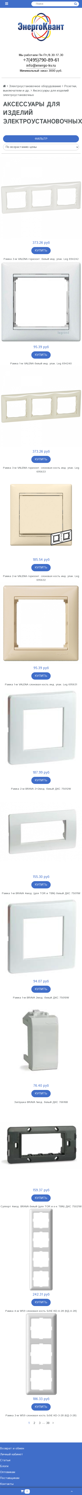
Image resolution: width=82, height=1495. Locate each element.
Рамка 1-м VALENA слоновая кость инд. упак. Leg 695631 (41, 684)
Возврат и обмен (12, 1448)
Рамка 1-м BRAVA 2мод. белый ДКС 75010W (41, 998)
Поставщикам (9, 1478)
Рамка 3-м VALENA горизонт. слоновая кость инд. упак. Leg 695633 (41, 470)
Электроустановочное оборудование (35, 86)
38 (48, 1423)
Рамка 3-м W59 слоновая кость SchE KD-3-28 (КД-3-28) (41, 1415)
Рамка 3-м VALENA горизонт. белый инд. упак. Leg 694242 (41, 259)
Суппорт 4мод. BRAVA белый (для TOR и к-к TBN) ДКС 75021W (41, 1206)
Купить (41, 250)
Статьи (5, 1460)
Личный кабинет (11, 1454)
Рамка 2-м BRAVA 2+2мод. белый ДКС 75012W (41, 789)
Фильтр (41, 139)
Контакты (7, 1484)
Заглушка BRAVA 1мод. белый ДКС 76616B (41, 1102)
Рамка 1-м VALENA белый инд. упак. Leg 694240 (41, 363)
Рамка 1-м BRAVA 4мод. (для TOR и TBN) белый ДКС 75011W (41, 893)
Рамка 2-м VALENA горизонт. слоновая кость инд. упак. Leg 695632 (41, 578)
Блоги (4, 1466)
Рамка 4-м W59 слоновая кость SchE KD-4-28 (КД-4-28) (41, 1311)
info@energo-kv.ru (41, 65)
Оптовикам (7, 1472)
